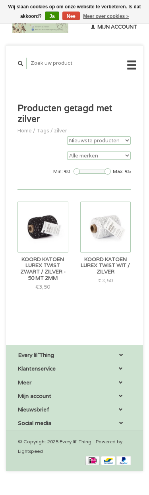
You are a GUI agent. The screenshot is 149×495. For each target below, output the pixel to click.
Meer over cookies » (106, 16)
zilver (60, 130)
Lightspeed (30, 451)
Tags (43, 130)
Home (24, 130)
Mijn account (114, 26)
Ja (51, 16)
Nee (71, 16)
